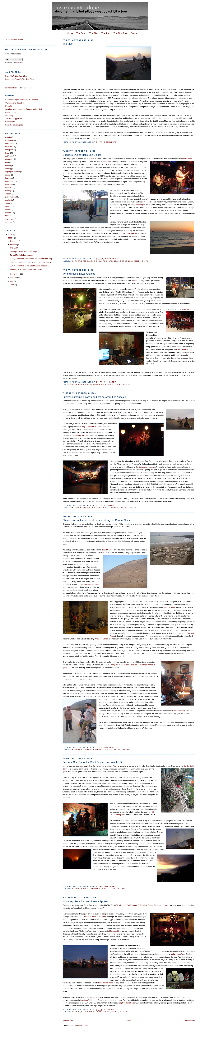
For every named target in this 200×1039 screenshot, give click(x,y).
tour (6, 216)
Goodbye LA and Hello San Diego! (82, 155)
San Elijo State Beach (127, 233)
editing (8, 169)
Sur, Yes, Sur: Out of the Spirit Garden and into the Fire (93, 762)
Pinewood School (101, 639)
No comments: (112, 259)
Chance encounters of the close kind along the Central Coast (96, 520)
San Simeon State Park (89, 584)
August (13, 278)
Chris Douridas (182, 349)
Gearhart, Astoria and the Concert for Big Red (23, 109)
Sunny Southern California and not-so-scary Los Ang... (31, 259)
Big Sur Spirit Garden (127, 1003)
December (14, 241)
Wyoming (9, 115)
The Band (81, 33)
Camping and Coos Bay (14, 103)
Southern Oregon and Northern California (21, 100)
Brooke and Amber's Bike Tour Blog (19, 79)
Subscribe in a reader (14, 40)
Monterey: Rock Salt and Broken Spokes (85, 901)
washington (9, 219)
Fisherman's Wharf (105, 983)
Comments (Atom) (81, 1026)
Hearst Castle (106, 550)
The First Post (121, 33)
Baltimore (9, 140)
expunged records (12, 172)
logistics (122, 261)
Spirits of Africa (169, 607)
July (12, 281)
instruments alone (12, 88)
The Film (93, 33)
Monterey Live (115, 931)
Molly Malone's (186, 159)
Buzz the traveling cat (13, 125)
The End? (68, 44)
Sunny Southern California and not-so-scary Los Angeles (94, 397)
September (15, 274)
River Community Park (180, 711)
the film (126, 384)
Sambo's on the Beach (80, 435)
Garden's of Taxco (184, 309)
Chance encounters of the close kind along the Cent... (31, 262)
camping (103, 261)
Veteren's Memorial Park (92, 1000)
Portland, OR (10, 112)
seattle (8, 203)
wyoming (8, 222)
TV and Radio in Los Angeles (79, 273)
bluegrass (9, 150)
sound (118, 384)
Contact (135, 33)
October (13, 245)
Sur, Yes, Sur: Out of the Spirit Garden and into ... (29, 266)
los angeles (134, 261)
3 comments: (110, 142)
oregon (8, 194)
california (92, 261)
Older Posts (190, 1021)
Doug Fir (8, 106)
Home (70, 33)
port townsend (11, 197)
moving (8, 191)
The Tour (105, 33)
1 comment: (110, 505)
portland (8, 200)
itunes (7, 175)
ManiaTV (135, 280)
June (12, 285)
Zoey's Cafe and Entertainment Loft (95, 427)
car (84, 507)
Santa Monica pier (138, 205)
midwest (8, 184)
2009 (10, 234)
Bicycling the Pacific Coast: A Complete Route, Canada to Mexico (142, 905)
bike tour (75, 261)
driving (112, 261)
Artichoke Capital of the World (94, 917)
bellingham (9, 143)
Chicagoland (10, 122)
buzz (83, 261)
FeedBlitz (19, 62)
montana (8, 187)
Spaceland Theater (146, 467)
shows (145, 261)
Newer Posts (68, 1021)
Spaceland (107, 162)
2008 (10, 238)
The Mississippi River (13, 118)
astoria (8, 137)
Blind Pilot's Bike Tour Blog (16, 76)
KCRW (91, 159)
